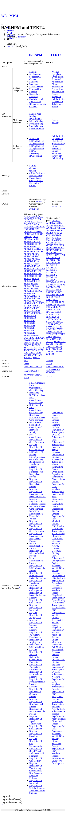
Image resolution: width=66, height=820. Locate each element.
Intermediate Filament (57, 413)
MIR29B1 (28, 291)
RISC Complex (36, 405)
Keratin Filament (56, 423)
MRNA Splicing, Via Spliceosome (36, 147)
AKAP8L (57, 223)
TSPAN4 (56, 336)
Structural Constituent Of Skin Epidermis (58, 575)
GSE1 (56, 245)
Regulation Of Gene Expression (36, 529)
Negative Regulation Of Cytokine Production (35, 624)
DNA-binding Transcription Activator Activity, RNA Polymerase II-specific (58, 707)
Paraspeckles (35, 89)
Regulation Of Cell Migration (35, 727)
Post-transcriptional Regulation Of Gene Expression (36, 438)
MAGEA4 (51, 289)
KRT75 (49, 262)
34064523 (56, 206)
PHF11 (49, 299)
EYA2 (49, 240)
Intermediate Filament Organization (57, 506)
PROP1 (57, 307)
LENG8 (27, 231)
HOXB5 (50, 252)
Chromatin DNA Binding (58, 537)
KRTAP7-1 (53, 285)
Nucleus (33, 72)
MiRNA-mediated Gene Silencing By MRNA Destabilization (37, 510)
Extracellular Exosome (35, 95)
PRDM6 (50, 307)
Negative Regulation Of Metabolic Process (37, 501)
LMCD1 (50, 287)
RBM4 (27, 340)
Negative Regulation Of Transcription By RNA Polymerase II (58, 669)
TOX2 (56, 334)
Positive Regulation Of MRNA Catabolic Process (37, 552)
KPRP (62, 255)
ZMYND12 (51, 344)
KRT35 (56, 260)
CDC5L (39, 217)
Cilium (55, 84)
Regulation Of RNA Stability (35, 673)
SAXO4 (49, 319)
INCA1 (56, 255)
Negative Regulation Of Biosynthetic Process (35, 483)
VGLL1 (49, 341)
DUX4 (38, 219)
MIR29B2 (37, 291)
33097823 (40, 201)
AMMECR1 (59, 225)
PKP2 (55, 299)
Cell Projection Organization (58, 137)
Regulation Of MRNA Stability (36, 646)
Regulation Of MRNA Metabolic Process (37, 711)
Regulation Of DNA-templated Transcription (58, 488)
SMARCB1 (29, 343)
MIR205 (27, 278)
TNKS (34, 348)
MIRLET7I (40, 335)
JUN (37, 229)
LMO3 (40, 234)
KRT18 (56, 257)
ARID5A (61, 228)
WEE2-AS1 (37, 355)
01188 (26, 363)
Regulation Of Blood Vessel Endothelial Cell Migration (36, 752)
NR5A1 (49, 297)
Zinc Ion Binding (55, 512)
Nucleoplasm (35, 74)
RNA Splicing (35, 156)
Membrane (34, 84)
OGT (26, 338)
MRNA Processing (34, 152)
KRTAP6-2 (51, 282)
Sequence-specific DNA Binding (58, 736)
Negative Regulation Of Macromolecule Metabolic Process (37, 493)
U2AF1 (41, 350)
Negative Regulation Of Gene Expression (36, 447)
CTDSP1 (58, 235)
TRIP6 (49, 336)
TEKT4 (56, 55)
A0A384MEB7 (53, 369)
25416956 (22, 37)
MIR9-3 (27, 308)
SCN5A (57, 319)
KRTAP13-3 (51, 270)
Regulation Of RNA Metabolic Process (58, 520)
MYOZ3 (58, 292)
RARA (58, 312)
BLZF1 (61, 230)
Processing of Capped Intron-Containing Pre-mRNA (36, 182)
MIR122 (36, 246)
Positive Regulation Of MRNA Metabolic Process (37, 567)
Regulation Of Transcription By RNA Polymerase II (58, 433)
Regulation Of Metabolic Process (37, 594)
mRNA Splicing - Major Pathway (37, 174)
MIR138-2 (38, 251)
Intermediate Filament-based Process (58, 479)
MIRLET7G (29, 335)
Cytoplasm (56, 74)
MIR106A (35, 241)
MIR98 (27, 313)
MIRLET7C (29, 323)
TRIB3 (62, 334)
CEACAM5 (29, 219)
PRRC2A (40, 338)
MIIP (58, 289)
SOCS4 (49, 324)
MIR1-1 (37, 239)
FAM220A (57, 240)
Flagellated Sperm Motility (58, 142)
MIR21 (27, 283)
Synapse (33, 91)
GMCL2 (27, 224)
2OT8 (26, 377)
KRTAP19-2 (51, 275)
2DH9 (33, 375)
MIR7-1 (27, 303)
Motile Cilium (58, 91)
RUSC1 (55, 317)
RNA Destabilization (36, 559)
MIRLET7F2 (29, 333)
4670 (26, 360)
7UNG (49, 376)
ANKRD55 (51, 228)
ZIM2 (62, 341)
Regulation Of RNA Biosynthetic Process (58, 498)
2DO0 (38, 375)
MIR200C (37, 276)
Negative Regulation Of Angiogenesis (35, 615)
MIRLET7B (29, 320)
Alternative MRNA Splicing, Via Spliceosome (36, 141)
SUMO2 (27, 345)
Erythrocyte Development (58, 762)
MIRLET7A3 (30, 318)
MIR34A (28, 296)
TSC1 (26, 350)
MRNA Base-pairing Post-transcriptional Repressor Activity (35, 427)
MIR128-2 (38, 249)
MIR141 (35, 254)
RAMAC (50, 312)
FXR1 (33, 222)
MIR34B (36, 296)
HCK (61, 245)
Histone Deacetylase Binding (57, 550)
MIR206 (35, 278)
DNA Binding (58, 526)
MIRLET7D (29, 325)
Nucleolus (33, 82)
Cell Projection (58, 99)
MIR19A (28, 271)
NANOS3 (50, 294)
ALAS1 (49, 225)
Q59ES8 (35, 371)
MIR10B (28, 246)
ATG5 (49, 230)
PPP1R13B (51, 304)
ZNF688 (50, 354)
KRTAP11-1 (51, 265)
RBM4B (34, 340)
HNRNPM (34, 55)
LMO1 (27, 234)
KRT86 (56, 262)
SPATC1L (50, 327)
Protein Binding (36, 124)
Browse (10, 31)
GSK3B (27, 226)
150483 (49, 360)
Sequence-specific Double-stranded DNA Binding (58, 657)
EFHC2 (57, 238)
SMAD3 (59, 322)
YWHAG (28, 357)
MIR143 (27, 256)
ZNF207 (36, 357)
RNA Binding (35, 119)
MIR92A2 (28, 310)
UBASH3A (51, 339)
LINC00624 (36, 231)
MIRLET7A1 (37, 313)
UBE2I (32, 352)
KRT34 (49, 260)
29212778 (33, 209)
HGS (33, 226)
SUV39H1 (59, 329)
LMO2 (33, 234)
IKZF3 (49, 255)
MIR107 (37, 244)
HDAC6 (50, 247)
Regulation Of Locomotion (35, 781)
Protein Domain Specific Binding (36, 127)
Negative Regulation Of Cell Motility (35, 600)
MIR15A (36, 259)
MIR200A (37, 273)
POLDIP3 (59, 302)
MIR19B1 (36, 271)
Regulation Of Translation (35, 581)
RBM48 (49, 314)
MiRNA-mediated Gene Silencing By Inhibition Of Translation (37, 461)
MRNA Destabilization (36, 544)
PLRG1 (32, 338)
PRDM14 (61, 304)
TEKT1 (58, 331)
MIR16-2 (28, 264)
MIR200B (28, 276)
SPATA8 (57, 324)
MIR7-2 (35, 303)
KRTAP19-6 (51, 277)
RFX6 (49, 317)
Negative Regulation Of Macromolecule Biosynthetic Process (36, 472)
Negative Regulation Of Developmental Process (36, 703)
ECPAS (27, 222)
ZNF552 (58, 349)
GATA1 (49, 243)
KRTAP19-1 (51, 272)
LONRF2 (28, 236)
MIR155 (27, 259)
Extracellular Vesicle (35, 517)
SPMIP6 (50, 329)
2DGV (27, 375)
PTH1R (57, 309)
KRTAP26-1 (51, 280)
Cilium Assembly (56, 147)
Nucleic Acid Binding (35, 115)
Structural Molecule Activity (56, 543)
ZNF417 (50, 346)
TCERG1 (36, 345)
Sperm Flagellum (56, 95)
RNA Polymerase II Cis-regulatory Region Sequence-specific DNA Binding (58, 563)
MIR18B (36, 266)
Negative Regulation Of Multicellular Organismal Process (35, 692)
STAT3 (38, 343)
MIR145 (35, 256)
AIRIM (49, 223)
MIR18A (28, 266)
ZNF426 (58, 346)
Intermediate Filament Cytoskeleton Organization (57, 470)
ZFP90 (57, 341)
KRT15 (49, 257)
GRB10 (49, 245)
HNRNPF (40, 226)
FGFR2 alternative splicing (34, 168)
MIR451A (36, 301)
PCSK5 (57, 297)
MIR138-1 (28, 251)
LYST (35, 236)
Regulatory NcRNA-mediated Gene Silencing (37, 417)
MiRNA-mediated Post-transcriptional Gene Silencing (37, 386)
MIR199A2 (40, 268)
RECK (57, 314)
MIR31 (35, 293)
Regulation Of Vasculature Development (35, 667)
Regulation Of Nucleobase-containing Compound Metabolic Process (58, 586)
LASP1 (61, 285)
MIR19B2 (28, 273)
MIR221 (27, 286)
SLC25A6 (50, 322)
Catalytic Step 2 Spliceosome (36, 100)
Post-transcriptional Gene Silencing (36, 410)
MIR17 (36, 264)
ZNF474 (50, 349)
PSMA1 (49, 309)
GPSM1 (57, 243)
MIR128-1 (28, 249)
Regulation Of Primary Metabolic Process (58, 633)
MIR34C (28, 298)
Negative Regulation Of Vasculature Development (35, 633)
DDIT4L (50, 238)
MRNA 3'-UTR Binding (36, 453)
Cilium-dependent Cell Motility (58, 620)
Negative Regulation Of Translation (35, 523)
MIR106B (28, 244)
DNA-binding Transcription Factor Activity (58, 531)
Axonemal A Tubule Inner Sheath (57, 104)
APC (33, 217)
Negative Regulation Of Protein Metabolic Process (37, 680)
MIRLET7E (29, 328)
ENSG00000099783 (33, 366)
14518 (49, 363)
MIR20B (36, 281)
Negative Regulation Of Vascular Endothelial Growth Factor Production (35, 655)
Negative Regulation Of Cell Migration (35, 587)
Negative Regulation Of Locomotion (35, 607)
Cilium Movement (56, 742)
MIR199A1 (29, 268)
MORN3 (50, 292)
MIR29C (28, 293)
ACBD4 (56, 220)
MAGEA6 (28, 239)
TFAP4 (49, 334)
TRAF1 (40, 348)
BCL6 (55, 230)
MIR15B (28, 261)
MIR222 (35, 286)
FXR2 (39, 222)
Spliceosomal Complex (35, 78)
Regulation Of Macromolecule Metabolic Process (37, 575)
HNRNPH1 (29, 229)
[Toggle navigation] (2, 24)
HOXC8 (57, 252)
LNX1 (57, 287)
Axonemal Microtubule (57, 80)
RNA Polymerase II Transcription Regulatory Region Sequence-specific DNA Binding (58, 448)
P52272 (27, 371)
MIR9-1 (29, 306)
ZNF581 (50, 351)
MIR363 (36, 298)
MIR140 (27, 254)
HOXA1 (60, 250)
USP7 (38, 352)
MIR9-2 (36, 306)
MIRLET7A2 (30, 315)
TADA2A (50, 331)
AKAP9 (27, 217)
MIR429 (27, 301)
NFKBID (60, 294)
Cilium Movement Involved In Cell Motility (57, 154)
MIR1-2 (27, 241)
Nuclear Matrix (36, 86)
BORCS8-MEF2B (54, 233)
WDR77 (27, 355)
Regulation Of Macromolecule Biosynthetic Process (36, 537)
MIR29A (35, 288)
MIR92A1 (36, 308)
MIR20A (28, 281)
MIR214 (34, 283)
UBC (26, 352)
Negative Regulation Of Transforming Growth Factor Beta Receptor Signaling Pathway (35, 770)
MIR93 (36, 310)
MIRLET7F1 (29, 330)
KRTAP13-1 (51, 267)
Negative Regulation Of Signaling (35, 733)
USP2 (59, 339)
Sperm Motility (58, 600)
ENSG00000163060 (55, 366)
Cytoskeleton (57, 77)
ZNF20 (60, 344)
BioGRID (11, 46)
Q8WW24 (50, 372)
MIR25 (27, 288)
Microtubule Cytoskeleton (57, 87)
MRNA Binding (36, 121)
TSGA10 (33, 350)
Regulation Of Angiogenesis (35, 641)
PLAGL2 (50, 302)
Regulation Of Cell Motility (35, 759)
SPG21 (59, 327)
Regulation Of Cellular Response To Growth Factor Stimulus (37, 789)
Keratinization (58, 758)
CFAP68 (50, 235)
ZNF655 (58, 351)
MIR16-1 (36, 261)
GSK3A (35, 224)
